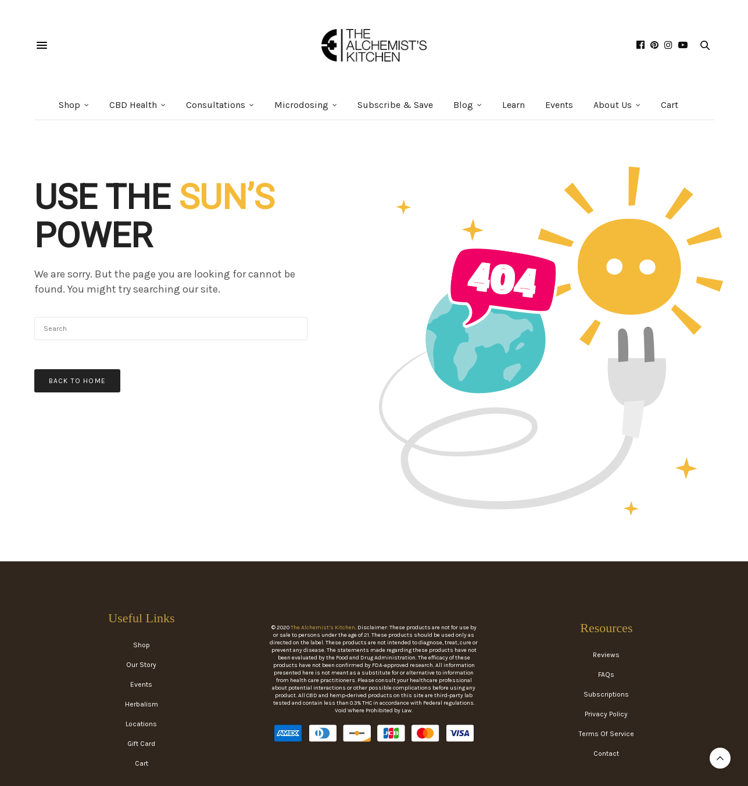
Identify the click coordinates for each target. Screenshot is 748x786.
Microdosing (301, 104)
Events (559, 104)
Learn (513, 104)
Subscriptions (606, 694)
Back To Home (77, 381)
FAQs (606, 674)
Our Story (141, 665)
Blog (463, 104)
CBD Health (133, 104)
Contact (606, 753)
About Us (612, 104)
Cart (669, 104)
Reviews (606, 655)
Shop (69, 104)
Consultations (215, 104)
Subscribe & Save (395, 104)
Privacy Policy (606, 714)
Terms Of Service (606, 734)
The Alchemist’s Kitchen (323, 627)
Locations (141, 724)
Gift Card (141, 744)
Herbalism (141, 704)
